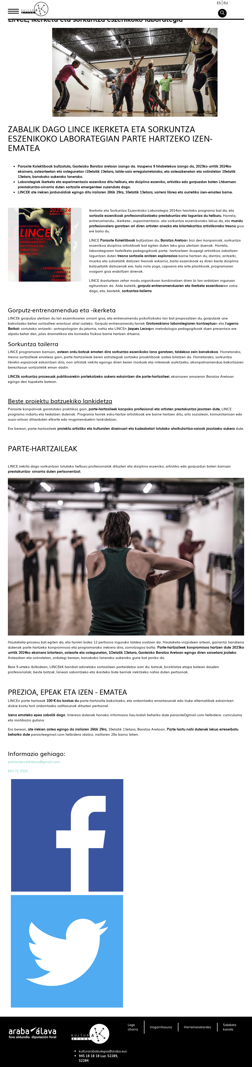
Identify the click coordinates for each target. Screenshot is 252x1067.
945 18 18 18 (89, 1055)
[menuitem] (133, 1027)
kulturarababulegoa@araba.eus (103, 1051)
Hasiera (15, 10)
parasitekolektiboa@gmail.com (34, 761)
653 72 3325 (18, 770)
